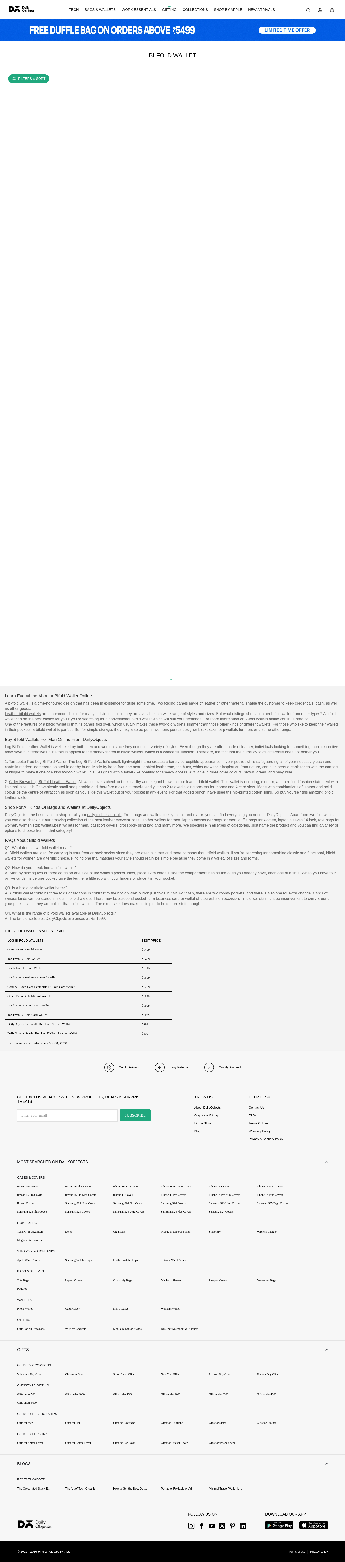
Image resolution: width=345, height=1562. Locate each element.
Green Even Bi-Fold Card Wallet (28, 996)
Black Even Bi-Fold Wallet (24, 968)
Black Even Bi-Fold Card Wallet (28, 1005)
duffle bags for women (257, 820)
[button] (172, 1162)
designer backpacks (199, 730)
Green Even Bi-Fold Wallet (25, 949)
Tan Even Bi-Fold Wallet (23, 958)
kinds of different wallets (250, 724)
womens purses (168, 730)
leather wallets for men (161, 820)
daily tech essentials (104, 815)
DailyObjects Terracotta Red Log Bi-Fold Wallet (38, 1024)
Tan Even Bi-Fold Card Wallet (27, 1014)
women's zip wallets (36, 825)
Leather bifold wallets (23, 714)
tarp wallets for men (235, 730)
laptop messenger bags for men (209, 820)
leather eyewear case (121, 820)
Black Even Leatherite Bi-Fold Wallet (31, 977)
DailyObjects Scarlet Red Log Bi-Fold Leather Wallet (42, 1033)
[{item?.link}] (38, 1525)
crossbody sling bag (136, 825)
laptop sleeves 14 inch (297, 820)
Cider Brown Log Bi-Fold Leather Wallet (42, 782)
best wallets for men (71, 825)
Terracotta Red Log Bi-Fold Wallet (38, 762)
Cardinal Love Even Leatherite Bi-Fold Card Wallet (41, 986)
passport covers (103, 825)
